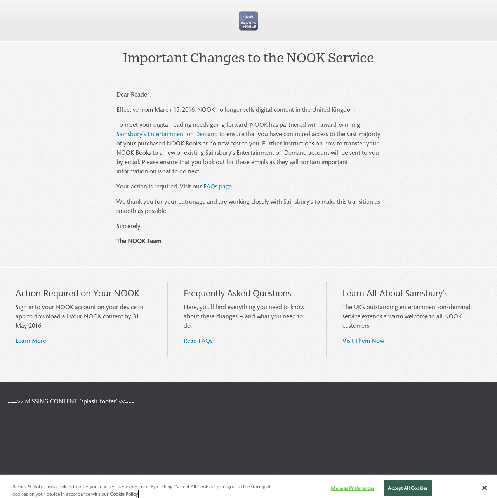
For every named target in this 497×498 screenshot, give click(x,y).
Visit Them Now (363, 340)
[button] (248, 21)
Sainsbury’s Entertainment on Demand (167, 134)
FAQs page (217, 186)
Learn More (31, 340)
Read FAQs (198, 340)
